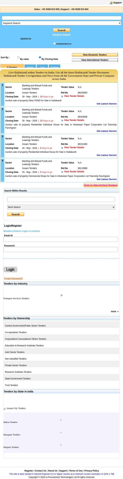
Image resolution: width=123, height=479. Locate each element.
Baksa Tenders (11, 422)
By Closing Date (50, 59)
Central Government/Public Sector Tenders (25, 326)
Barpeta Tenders (11, 447)
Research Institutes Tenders (18, 372)
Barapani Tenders (12, 434)
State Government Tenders (18, 378)
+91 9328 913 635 (50, 9)
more (113, 311)
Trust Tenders (11, 385)
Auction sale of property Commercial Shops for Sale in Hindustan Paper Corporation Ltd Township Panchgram (57, 176)
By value (24, 59)
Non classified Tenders (16, 359)
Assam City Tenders (16, 408)
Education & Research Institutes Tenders (24, 345)
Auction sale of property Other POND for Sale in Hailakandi (33, 100)
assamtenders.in (63, 44)
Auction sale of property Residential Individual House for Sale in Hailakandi (41, 152)
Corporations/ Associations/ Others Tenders (25, 339)
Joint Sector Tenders (14, 352)
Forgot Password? (13, 278)
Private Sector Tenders (16, 365)
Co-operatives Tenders (16, 332)
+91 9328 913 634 (79, 9)
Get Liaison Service (107, 104)
